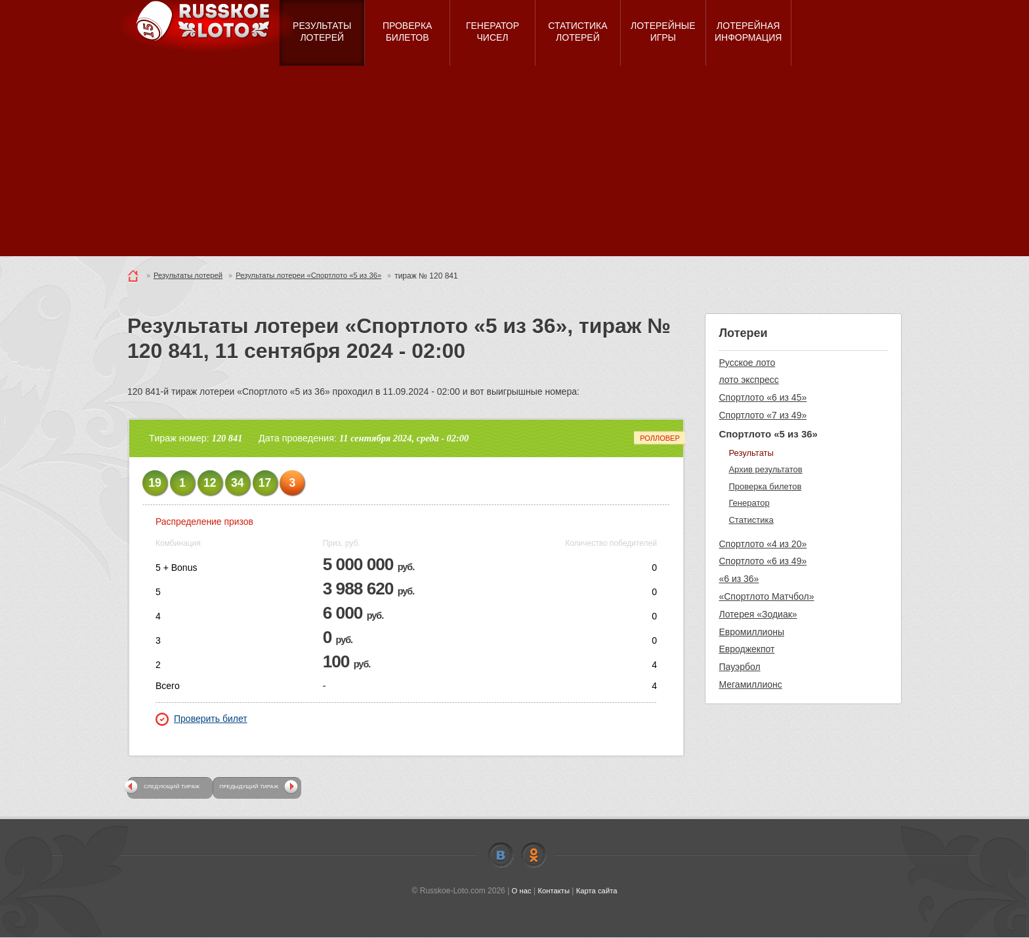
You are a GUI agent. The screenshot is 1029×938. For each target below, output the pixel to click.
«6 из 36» (739, 578)
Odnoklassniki (533, 856)
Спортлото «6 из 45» (763, 397)
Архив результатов (765, 469)
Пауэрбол (739, 666)
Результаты (750, 453)
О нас (519, 891)
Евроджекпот (746, 649)
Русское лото (747, 362)
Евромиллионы (751, 632)
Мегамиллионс (750, 684)
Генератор (748, 503)
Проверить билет (201, 719)
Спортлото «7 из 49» (763, 415)
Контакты (553, 891)
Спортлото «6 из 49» (763, 561)
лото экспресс (748, 379)
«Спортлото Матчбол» (766, 596)
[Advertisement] (514, 164)
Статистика (750, 520)
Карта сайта (598, 891)
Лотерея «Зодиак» (758, 614)
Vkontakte (501, 856)
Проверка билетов (764, 486)
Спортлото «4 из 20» (763, 544)
